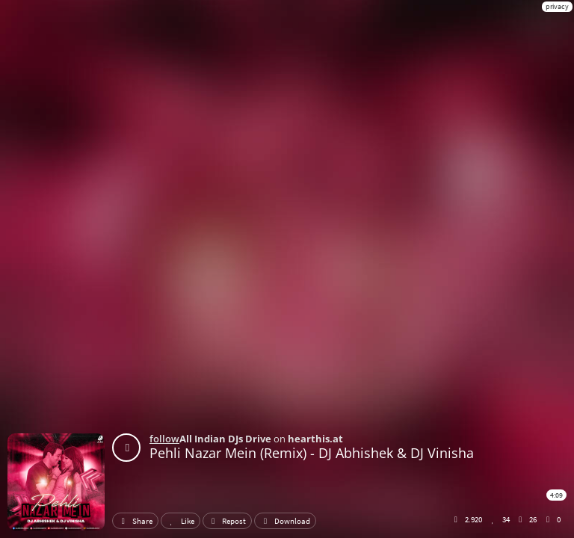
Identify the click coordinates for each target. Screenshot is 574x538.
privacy (557, 6)
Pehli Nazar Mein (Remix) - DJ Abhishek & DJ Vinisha (311, 453)
